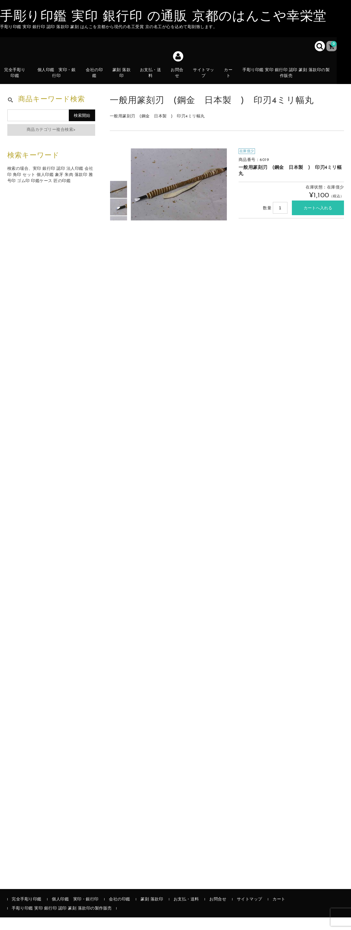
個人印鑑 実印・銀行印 (58, 77)
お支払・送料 (152, 81)
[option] (118, 202)
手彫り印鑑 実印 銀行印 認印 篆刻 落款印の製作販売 (289, 77)
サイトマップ (206, 77)
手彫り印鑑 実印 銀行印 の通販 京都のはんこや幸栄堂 (163, 17)
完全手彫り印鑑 (17, 77)
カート (231, 81)
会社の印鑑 (96, 77)
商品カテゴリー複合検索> (51, 142)
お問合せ (180, 77)
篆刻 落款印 (123, 77)
